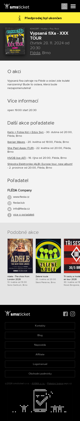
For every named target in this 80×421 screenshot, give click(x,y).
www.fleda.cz (21, 197)
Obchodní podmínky (40, 373)
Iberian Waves (16, 142)
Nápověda (40, 345)
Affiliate (40, 354)
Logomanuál (40, 364)
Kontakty (40, 325)
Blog (40, 335)
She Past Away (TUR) (20, 148)
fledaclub (19, 202)
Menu (73, 6)
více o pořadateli (23, 214)
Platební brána (55, 383)
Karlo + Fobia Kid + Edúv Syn (25, 132)
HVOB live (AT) (16, 158)
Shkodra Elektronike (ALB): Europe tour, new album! (39, 164)
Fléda (35, 53)
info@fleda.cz (21, 208)
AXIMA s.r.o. (38, 383)
